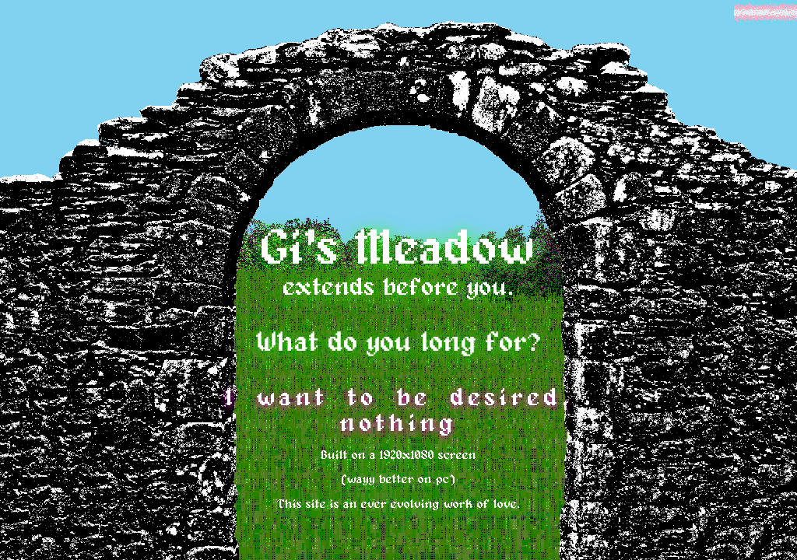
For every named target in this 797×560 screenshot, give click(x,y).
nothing (399, 424)
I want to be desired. (399, 398)
